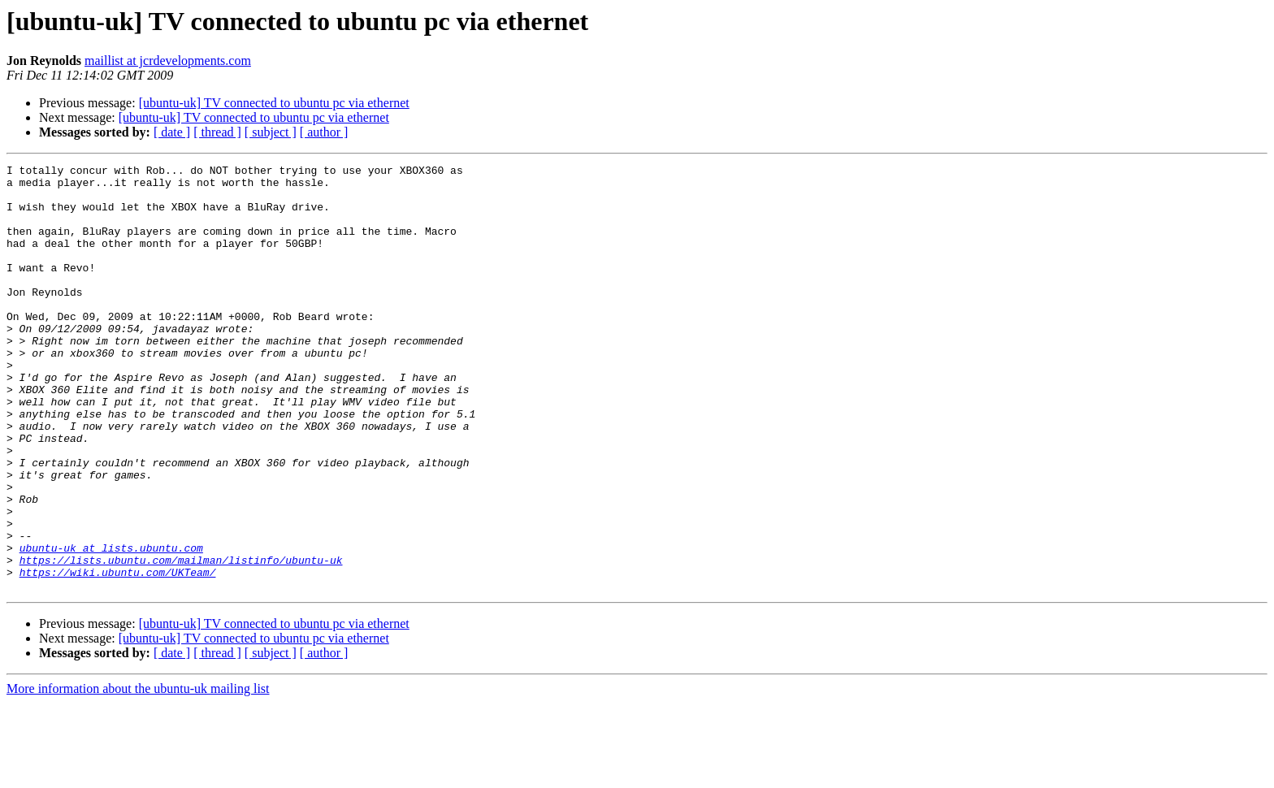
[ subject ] (271, 132)
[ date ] (172, 132)
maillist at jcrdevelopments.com (167, 60)
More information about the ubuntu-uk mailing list (138, 774)
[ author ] (324, 132)
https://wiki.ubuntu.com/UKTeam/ (118, 654)
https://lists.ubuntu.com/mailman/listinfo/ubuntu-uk (181, 640)
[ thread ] (217, 132)
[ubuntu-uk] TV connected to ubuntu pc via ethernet (274, 103)
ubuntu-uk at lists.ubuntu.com (111, 625)
